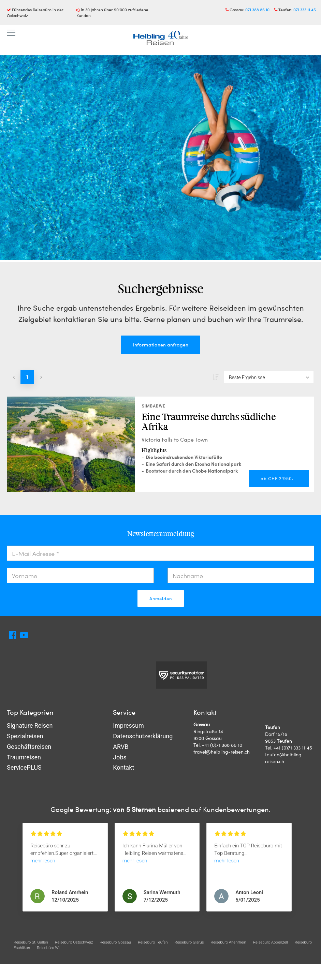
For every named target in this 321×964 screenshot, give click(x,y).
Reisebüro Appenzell (270, 942)
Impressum (128, 725)
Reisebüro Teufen (153, 942)
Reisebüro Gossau (115, 942)
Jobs (120, 757)
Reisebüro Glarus (189, 942)
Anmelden (160, 598)
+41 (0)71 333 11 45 (293, 747)
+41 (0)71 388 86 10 (222, 745)
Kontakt (123, 767)
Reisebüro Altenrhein (228, 942)
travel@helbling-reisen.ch (221, 751)
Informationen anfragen (160, 345)
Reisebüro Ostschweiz (74, 942)
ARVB (120, 746)
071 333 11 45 (304, 9)
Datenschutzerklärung (143, 736)
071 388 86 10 (257, 9)
